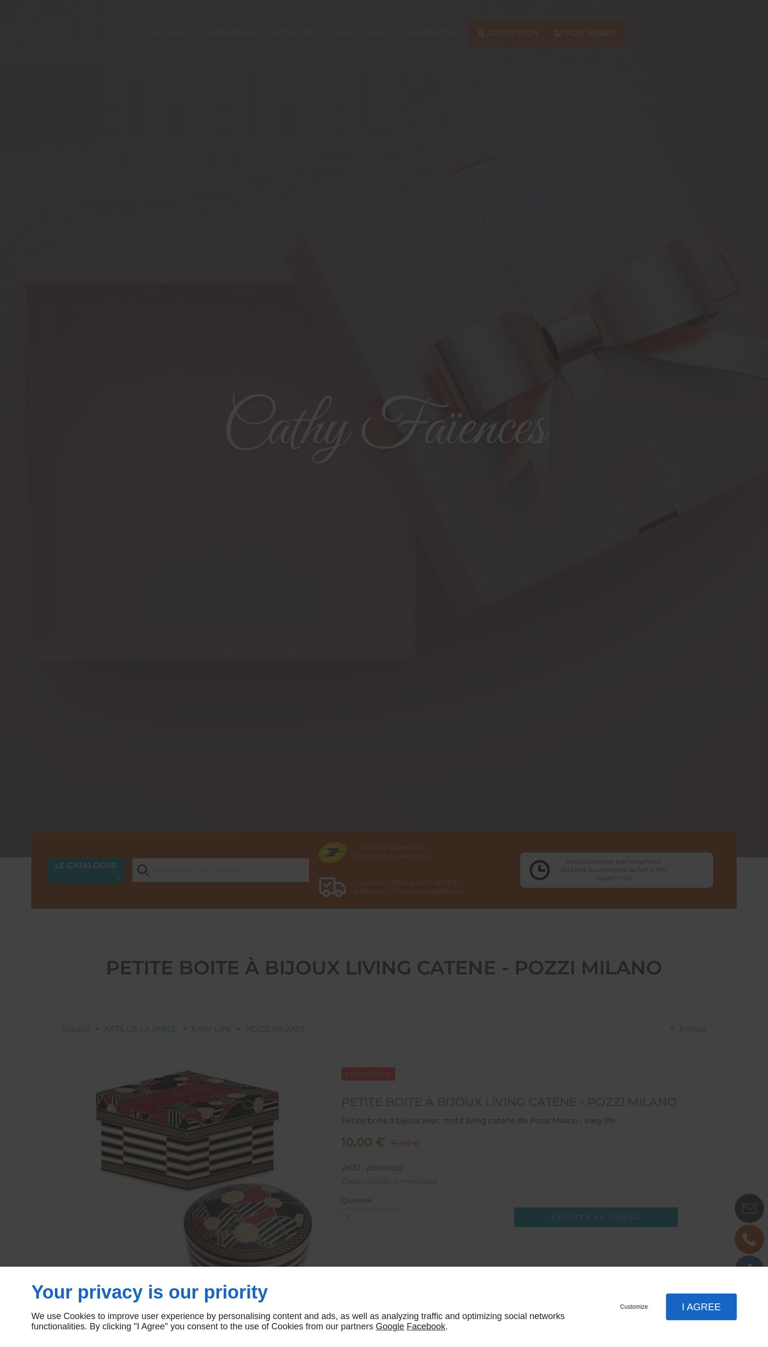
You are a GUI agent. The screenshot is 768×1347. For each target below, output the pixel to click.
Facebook (426, 1326)
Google (390, 1326)
